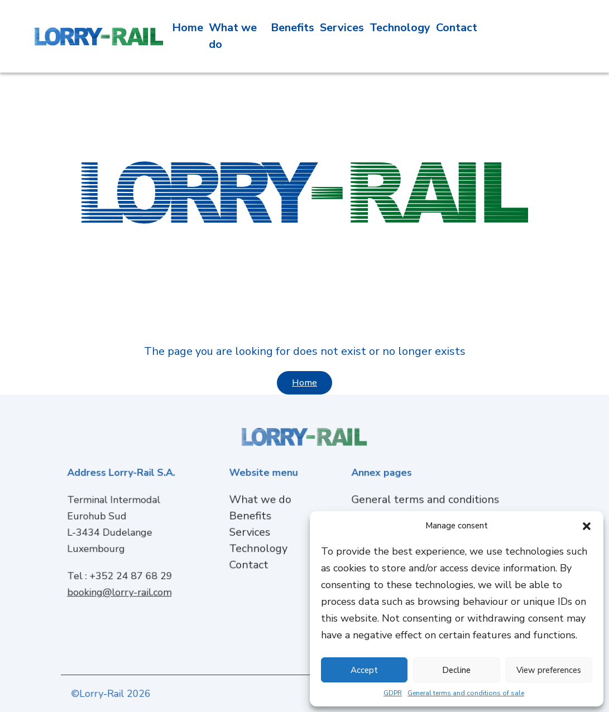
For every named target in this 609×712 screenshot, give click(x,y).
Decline (456, 670)
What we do (261, 502)
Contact (456, 25)
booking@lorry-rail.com (120, 589)
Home (187, 25)
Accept (364, 670)
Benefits (292, 25)
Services (342, 25)
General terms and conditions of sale (465, 693)
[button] (586, 525)
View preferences (548, 670)
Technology (400, 25)
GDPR (392, 693)
